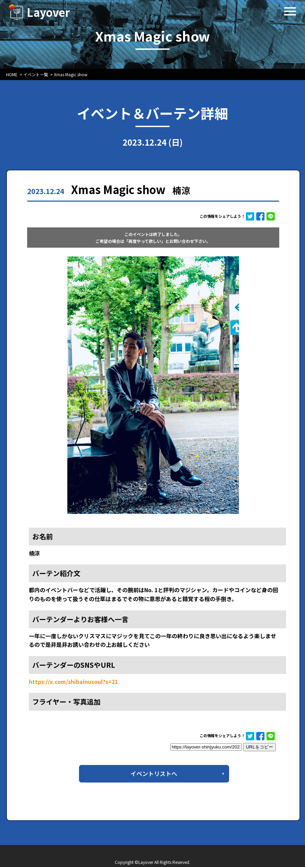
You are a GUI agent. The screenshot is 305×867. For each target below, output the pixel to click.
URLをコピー (259, 747)
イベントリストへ (154, 773)
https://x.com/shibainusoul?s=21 (73, 681)
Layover (48, 12)
